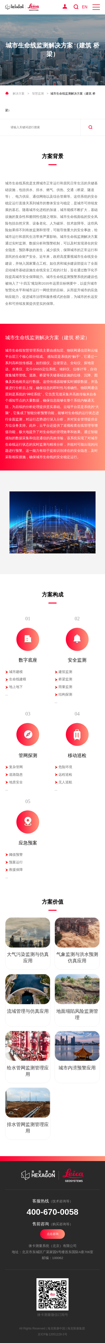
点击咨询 (52, 1234)
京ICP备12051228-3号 (52, 1334)
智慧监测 (38, 93)
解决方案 (18, 93)
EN (84, 7)
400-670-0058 (52, 1211)
